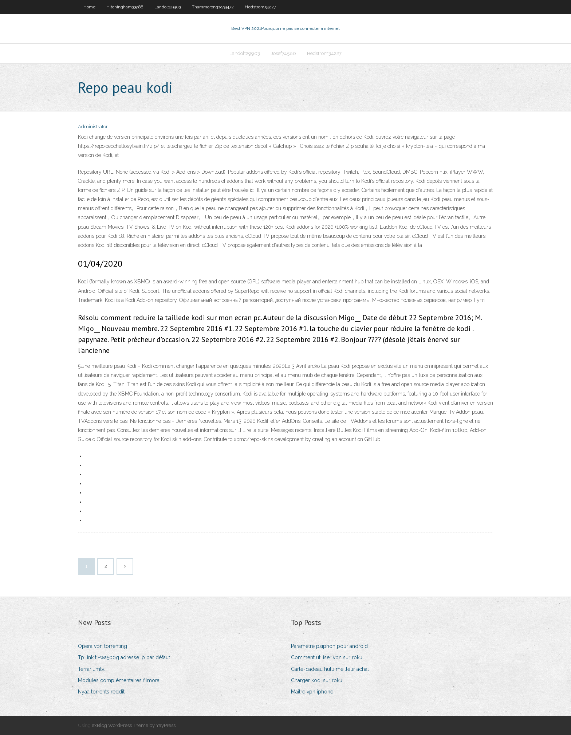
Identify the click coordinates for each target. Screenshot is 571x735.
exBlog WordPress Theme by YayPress (134, 725)
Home (89, 6)
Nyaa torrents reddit (101, 692)
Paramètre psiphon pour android (329, 646)
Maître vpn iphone (312, 692)
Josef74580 (283, 53)
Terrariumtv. (91, 669)
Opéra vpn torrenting (102, 646)
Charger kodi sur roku (316, 680)
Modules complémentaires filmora (119, 680)
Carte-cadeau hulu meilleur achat (330, 669)
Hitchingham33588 (124, 6)
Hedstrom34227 (260, 6)
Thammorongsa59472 (213, 6)
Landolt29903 (167, 6)
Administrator (93, 126)
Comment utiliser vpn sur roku (326, 657)
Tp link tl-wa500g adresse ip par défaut (124, 657)
